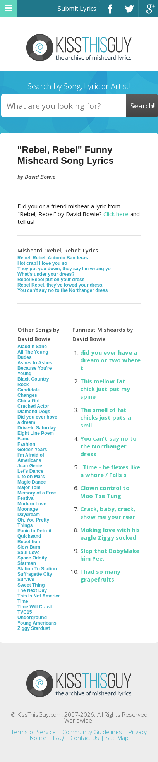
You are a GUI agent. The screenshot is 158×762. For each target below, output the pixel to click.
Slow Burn (28, 547)
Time (22, 601)
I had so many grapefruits (100, 575)
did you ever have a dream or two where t (110, 360)
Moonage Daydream (28, 511)
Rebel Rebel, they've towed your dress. (60, 285)
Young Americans (37, 623)
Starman (26, 563)
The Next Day (32, 590)
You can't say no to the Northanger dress (62, 290)
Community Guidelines (92, 732)
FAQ (58, 737)
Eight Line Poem (35, 433)
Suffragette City (34, 574)
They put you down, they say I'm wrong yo (64, 268)
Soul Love (28, 552)
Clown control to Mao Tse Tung (105, 491)
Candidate (28, 390)
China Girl (28, 400)
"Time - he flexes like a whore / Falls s (110, 471)
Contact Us (84, 737)
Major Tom (29, 487)
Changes (27, 395)
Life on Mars (31, 476)
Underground (32, 617)
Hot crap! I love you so (42, 263)
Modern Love (31, 503)
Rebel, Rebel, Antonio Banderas (52, 258)
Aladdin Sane (32, 346)
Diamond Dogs (33, 411)
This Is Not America (39, 596)
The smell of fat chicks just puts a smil (105, 417)
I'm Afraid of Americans (30, 457)
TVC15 (24, 612)
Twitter (128, 12)
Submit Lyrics (77, 8)
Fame (23, 438)
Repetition (28, 541)
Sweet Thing (31, 585)
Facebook (109, 12)
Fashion (26, 444)
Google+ (148, 12)
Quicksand (29, 536)
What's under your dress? (46, 274)
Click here (116, 214)
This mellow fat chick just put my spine (105, 388)
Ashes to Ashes (34, 363)
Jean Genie (29, 466)
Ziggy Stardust (33, 628)
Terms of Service (33, 732)
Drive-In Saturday (36, 428)
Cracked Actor (33, 406)
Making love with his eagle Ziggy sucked (110, 533)
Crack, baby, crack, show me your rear (107, 512)
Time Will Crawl (34, 606)
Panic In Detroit (34, 531)
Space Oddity (32, 558)
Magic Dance (31, 482)
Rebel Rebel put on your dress (50, 279)
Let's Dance (30, 471)
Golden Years (32, 449)
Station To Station (37, 569)
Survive (25, 579)
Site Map (117, 737)
